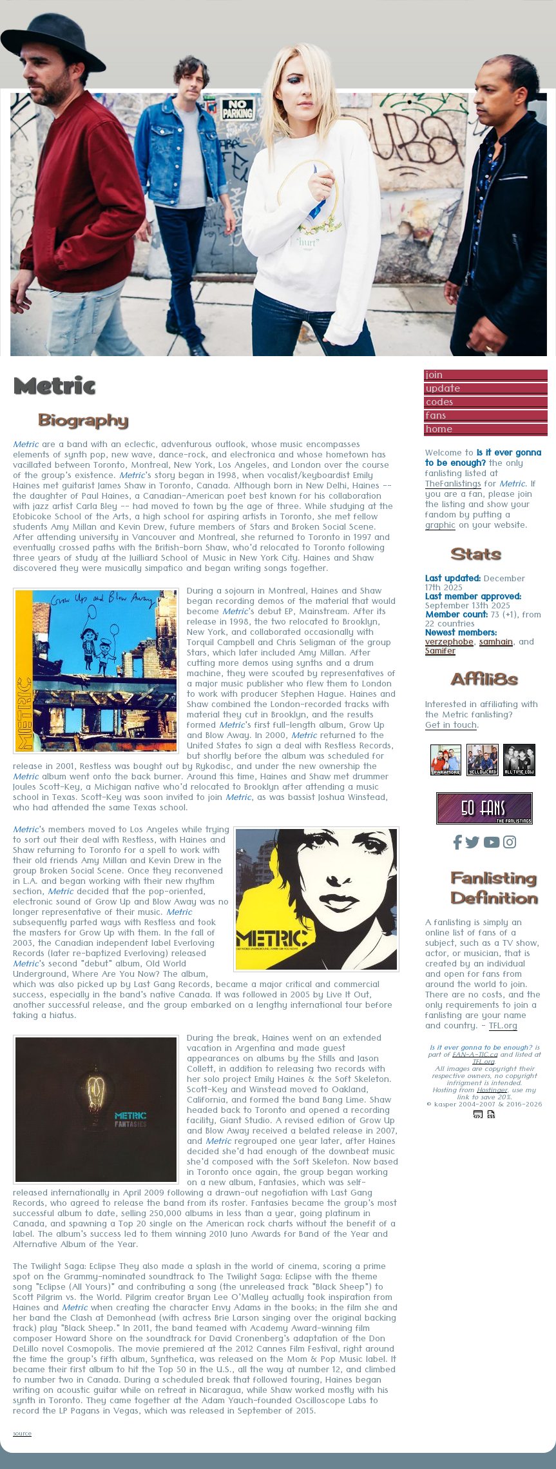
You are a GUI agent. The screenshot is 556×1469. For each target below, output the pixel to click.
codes (439, 403)
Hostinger (492, 1091)
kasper (445, 1105)
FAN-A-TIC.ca (474, 1055)
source (22, 1435)
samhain (496, 643)
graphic (440, 527)
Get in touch (451, 727)
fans (436, 416)
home (439, 430)
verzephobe (449, 643)
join (434, 376)
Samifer (440, 652)
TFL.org (503, 1028)
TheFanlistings (453, 486)
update (443, 389)
